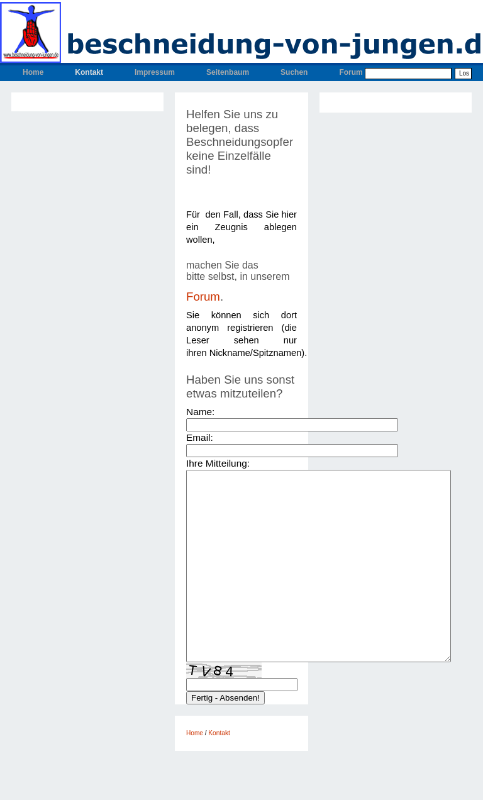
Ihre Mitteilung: (218, 463)
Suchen (294, 72)
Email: (199, 437)
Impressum (155, 72)
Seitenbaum (227, 72)
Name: (200, 411)
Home (33, 72)
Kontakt (89, 72)
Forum (350, 72)
